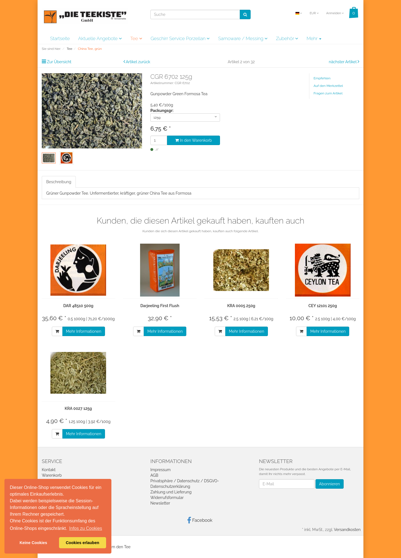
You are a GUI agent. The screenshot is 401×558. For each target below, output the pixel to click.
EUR (314, 13)
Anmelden (335, 13)
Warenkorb (52, 475)
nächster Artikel (343, 62)
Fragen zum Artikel (328, 93)
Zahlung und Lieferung (171, 492)
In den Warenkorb (193, 140)
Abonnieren (329, 484)
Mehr (314, 38)
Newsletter (160, 503)
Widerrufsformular (167, 497)
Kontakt (48, 470)
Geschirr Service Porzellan (180, 38)
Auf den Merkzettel (328, 86)
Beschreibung (58, 182)
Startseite (60, 38)
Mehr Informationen (83, 331)
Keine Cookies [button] (33, 542)
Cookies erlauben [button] (82, 542)
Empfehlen (322, 78)
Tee (136, 38)
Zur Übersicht (59, 62)
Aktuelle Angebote (100, 38)
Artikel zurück (138, 62)
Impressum (160, 470)
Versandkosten (347, 529)
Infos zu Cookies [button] (85, 528)
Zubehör (287, 38)
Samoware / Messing (243, 38)
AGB (154, 475)
